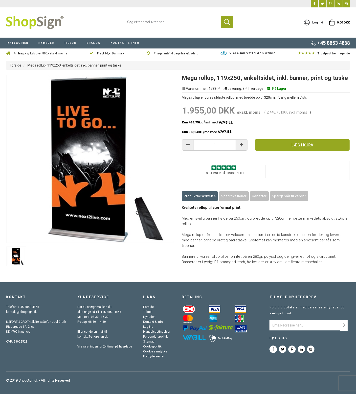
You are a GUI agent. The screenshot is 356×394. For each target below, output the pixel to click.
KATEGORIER (17, 43)
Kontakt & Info (153, 322)
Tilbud (148, 312)
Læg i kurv (302, 145)
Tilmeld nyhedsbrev (292, 297)
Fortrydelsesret (154, 356)
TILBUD (70, 43)
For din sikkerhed (252, 53)
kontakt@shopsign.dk (21, 312)
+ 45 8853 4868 (28, 307)
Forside (15, 65)
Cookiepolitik (152, 346)
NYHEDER (46, 43)
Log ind (149, 327)
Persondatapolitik (155, 337)
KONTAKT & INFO (125, 43)
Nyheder (149, 317)
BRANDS (94, 43)
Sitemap (149, 342)
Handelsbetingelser (157, 332)
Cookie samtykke (155, 351)
